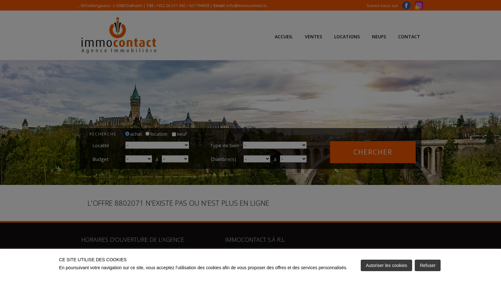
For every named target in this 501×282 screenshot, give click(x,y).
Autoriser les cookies (386, 265)
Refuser (427, 265)
